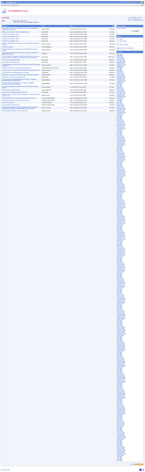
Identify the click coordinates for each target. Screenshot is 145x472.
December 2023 (121, 92)
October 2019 (120, 158)
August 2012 (120, 272)
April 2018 (119, 182)
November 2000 (121, 451)
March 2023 (120, 104)
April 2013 (119, 261)
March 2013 (120, 262)
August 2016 (120, 208)
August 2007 (120, 351)
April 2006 (119, 372)
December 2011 (121, 282)
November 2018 (121, 173)
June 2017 (119, 195)
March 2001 (120, 446)
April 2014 (119, 245)
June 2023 (119, 100)
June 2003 (119, 417)
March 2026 (120, 57)
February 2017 (121, 200)
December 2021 (121, 124)
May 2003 (119, 418)
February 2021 (121, 137)
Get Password (123, 41)
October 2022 (120, 111)
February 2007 (121, 359)
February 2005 (121, 390)
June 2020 (119, 148)
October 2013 (120, 253)
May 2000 (119, 459)
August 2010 (120, 303)
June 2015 (119, 227)
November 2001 (121, 436)
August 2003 (120, 414)
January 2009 (120, 328)
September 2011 (121, 286)
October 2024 (120, 79)
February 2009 (121, 327)
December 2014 (121, 235)
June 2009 (119, 322)
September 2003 (121, 413)
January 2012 (120, 281)
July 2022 (119, 115)
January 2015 (120, 233)
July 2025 (119, 67)
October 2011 (120, 285)
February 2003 (121, 422)
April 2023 (119, 103)
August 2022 (120, 113)
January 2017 (120, 202)
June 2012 (119, 274)
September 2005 (121, 381)
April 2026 (119, 55)
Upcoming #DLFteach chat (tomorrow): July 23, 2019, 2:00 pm (18, 98)
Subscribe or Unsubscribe (126, 48)
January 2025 (120, 75)
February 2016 (121, 216)
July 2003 (119, 415)
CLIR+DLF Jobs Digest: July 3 (10, 41)
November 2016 (121, 204)
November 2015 (121, 220)
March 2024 (120, 88)
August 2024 (120, 82)
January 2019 (120, 170)
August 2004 (120, 398)
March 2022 (120, 120)
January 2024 (120, 91)
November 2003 (121, 410)
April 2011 (119, 293)
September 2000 (121, 454)
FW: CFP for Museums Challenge (11, 60)
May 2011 (119, 291)
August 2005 (120, 382)
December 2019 (121, 156)
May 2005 (119, 386)
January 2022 (120, 123)
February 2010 (121, 311)
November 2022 (121, 109)
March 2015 (120, 231)
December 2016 (121, 203)
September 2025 (121, 65)
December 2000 (121, 450)
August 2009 (120, 319)
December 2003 (121, 409)
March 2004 (120, 405)
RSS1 (136, 464)
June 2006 (119, 369)
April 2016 (119, 214)
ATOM (132, 464)
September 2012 (121, 270)
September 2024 (121, 80)
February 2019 (121, 169)
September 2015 (121, 223)
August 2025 (120, 66)
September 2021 (121, 128)
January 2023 (120, 107)
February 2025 (121, 74)
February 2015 (121, 232)
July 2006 (119, 368)
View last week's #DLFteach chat (11, 105)
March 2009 (120, 326)
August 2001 (120, 439)
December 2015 (121, 219)
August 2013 (120, 256)
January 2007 (120, 360)
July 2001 (119, 440)
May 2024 (119, 86)
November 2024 (121, 78)
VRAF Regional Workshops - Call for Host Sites (15, 110)
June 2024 (119, 84)
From (43, 26)
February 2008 (121, 343)
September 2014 (121, 239)
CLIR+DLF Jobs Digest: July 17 (10, 36)
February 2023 (121, 106)
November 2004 (121, 394)
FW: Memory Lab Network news (10, 62)
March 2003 (120, 421)
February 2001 (121, 447)
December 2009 (121, 314)
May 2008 (119, 339)
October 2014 (120, 237)
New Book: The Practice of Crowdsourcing (13, 77)
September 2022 (121, 112)
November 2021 (121, 125)
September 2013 (121, 254)
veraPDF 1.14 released (8, 102)
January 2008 (120, 344)
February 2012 (121, 280)
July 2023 (119, 99)
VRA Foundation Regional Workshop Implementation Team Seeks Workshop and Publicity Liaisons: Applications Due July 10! (20, 108)
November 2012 (121, 268)
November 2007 (121, 347)
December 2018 (121, 171)
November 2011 (121, 283)
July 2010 (119, 305)
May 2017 (119, 196)
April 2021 (119, 135)
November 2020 (121, 141)
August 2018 (120, 177)
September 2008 (121, 334)
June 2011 (119, 290)
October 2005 (120, 380)
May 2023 (119, 102)
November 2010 (121, 299)
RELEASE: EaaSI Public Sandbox (11, 90)
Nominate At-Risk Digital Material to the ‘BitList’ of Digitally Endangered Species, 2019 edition (18, 83)
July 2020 (119, 146)
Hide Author (24, 21)
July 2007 (119, 352)
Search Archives (121, 26)
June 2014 (119, 243)
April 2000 (119, 460)
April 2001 (119, 444)
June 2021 (119, 132)
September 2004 (121, 397)
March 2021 (120, 136)
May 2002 (119, 429)
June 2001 (119, 442)
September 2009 (121, 318)
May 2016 (119, 212)
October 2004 (120, 396)
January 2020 (120, 154)
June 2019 (119, 164)
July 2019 (119, 162)
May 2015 (119, 228)
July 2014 (119, 241)
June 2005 (119, 385)
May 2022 (119, 117)
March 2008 (120, 342)
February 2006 (121, 374)
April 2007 (119, 356)
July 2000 (119, 456)
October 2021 (120, 127)
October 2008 (120, 332)
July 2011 (119, 289)
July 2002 (119, 427)
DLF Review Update (7, 47)
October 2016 (120, 206)
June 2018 (119, 179)
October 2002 (120, 425)
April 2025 (119, 71)
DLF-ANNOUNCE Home (137, 20)
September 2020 (121, 144)
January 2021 (120, 138)
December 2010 (121, 298)
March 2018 (120, 183)
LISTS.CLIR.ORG (5, 470)
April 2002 (119, 430)
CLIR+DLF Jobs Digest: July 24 (10, 38)
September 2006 (121, 365)
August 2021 (120, 129)
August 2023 (120, 98)
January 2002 (120, 434)
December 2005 (121, 377)
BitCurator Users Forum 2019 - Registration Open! (15, 32)
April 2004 (119, 403)
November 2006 (121, 363)
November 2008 (121, 331)
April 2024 (119, 87)
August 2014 (120, 240)
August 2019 (120, 161)
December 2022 (121, 108)
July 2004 (119, 400)
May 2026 (119, 54)
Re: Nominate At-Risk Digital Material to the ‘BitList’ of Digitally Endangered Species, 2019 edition (19, 80)
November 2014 (121, 236)
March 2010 (120, 310)
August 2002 (120, 426)
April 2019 (119, 166)
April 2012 (119, 277)
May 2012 (119, 276)
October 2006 (120, 364)
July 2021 (119, 131)
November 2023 (121, 94)
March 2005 (120, 389)
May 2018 (119, 181)
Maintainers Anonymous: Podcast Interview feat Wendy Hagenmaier (20, 74)
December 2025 (121, 61)
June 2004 (119, 401)
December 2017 (121, 187)
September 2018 (121, 175)
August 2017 (120, 193)
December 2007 (121, 345)
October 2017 (120, 190)
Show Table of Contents (19, 22)
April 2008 (119, 340)
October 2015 (120, 222)
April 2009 (119, 324)
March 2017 (120, 199)
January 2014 (120, 249)
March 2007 (120, 357)
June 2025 (119, 69)
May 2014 (119, 244)
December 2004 (121, 393)
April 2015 (119, 229)
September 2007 (121, 349)
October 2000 (120, 452)
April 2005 (119, 388)
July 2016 (119, 210)
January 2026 (120, 59)
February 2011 (121, 295)
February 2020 (121, 153)
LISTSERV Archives (136, 18)
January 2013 (120, 265)
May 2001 (119, 443)
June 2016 (119, 211)
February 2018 (121, 185)
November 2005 (121, 378)
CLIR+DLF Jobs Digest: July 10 (10, 34)
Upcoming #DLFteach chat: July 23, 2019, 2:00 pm (15, 100)
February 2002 (121, 432)
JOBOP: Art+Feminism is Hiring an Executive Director (16, 68)
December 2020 (121, 140)
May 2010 (119, 307)
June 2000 (119, 458)
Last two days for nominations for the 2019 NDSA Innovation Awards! (21, 70)
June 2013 (119, 258)
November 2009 (121, 315)
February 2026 (121, 58)
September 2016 (121, 207)
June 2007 (119, 353)
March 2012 (120, 278)
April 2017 (119, 198)
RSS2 (141, 464)
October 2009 (120, 316)
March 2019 (120, 167)
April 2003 (119, 419)
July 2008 (119, 336)
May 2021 (119, 133)
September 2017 (121, 191)
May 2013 (119, 260)
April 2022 (119, 119)
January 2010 (120, 313)
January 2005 (120, 392)
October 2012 (120, 269)
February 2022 (121, 121)
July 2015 (119, 225)
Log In (121, 39)
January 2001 (120, 448)
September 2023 (121, 96)
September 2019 (121, 160)
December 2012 (121, 266)
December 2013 (121, 251)
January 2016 (120, 218)
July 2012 (119, 273)
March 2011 (120, 294)
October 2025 (120, 63)
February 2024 (121, 90)
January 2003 (120, 423)
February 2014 (121, 248)
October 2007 (120, 348)
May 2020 (119, 149)
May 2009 (119, 323)
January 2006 (120, 376)
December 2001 (121, 435)
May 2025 (119, 70)
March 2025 (120, 73)
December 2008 (121, 330)
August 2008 (120, 335)
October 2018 (120, 174)
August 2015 (120, 224)
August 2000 (120, 455)
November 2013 (121, 252)
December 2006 (121, 361)
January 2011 (120, 297)
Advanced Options (121, 28)
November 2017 (121, 189)
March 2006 (120, 373)
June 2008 (119, 338)
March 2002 (120, 431)
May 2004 (119, 402)
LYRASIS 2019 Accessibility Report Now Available (15, 72)
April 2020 (119, 150)
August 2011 (120, 287)
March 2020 (120, 152)
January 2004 (120, 407)
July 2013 (119, 257)
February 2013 (121, 264)
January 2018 (120, 186)
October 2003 (120, 411)
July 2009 (119, 320)
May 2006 (119, 371)
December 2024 (121, 77)
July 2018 (119, 178)
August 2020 (120, 145)
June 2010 (119, 306)
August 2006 (120, 367)
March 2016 (120, 215)
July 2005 (119, 384)
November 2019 (121, 157)
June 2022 (119, 116)
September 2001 (121, 438)
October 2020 (120, 142)
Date (71, 26)
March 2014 (120, 247)
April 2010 (119, 309)
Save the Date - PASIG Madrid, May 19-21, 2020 (14, 92)
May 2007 (119, 355)
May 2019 (119, 165)
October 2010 (120, 301)
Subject (4, 26)
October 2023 (120, 95)
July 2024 (119, 83)
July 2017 (119, 194)
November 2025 (121, 62)
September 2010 (121, 302)
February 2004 (121, 406)
